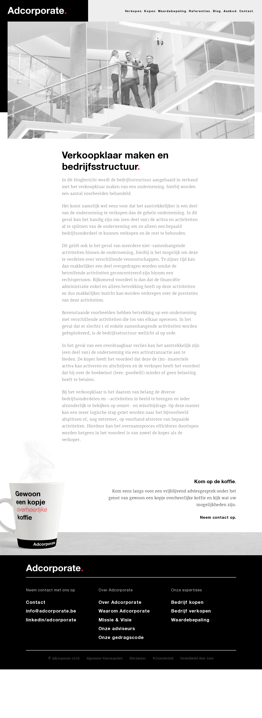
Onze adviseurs (117, 628)
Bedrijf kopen (187, 602)
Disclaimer (138, 658)
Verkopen (133, 11)
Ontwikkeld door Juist (197, 658)
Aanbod (230, 11)
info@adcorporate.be (51, 610)
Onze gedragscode (121, 637)
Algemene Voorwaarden (105, 658)
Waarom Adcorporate (124, 610)
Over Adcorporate (120, 602)
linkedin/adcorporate (51, 619)
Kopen (149, 11)
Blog (217, 11)
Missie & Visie (115, 619)
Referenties (199, 11)
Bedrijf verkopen (191, 610)
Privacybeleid (163, 658)
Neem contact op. (218, 517)
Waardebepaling (172, 11)
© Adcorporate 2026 (64, 658)
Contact (246, 11)
